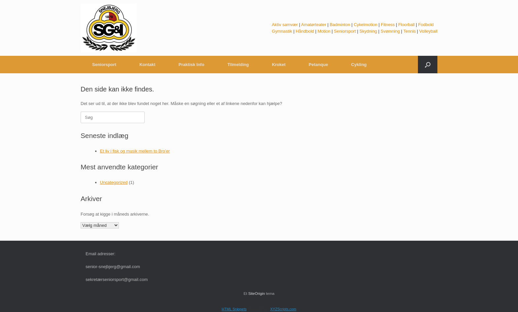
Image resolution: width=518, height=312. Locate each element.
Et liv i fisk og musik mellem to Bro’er (135, 151)
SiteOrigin (256, 293)
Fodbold (426, 24)
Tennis (409, 31)
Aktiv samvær (285, 24)
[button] (427, 64)
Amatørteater (313, 24)
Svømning (390, 31)
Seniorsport (345, 31)
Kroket (278, 64)
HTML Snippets (234, 309)
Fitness (388, 24)
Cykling (359, 64)
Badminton (340, 24)
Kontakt (147, 64)
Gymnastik (282, 31)
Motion (323, 31)
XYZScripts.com (283, 309)
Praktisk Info (191, 64)
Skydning (368, 31)
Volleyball (428, 31)
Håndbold (305, 31)
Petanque (318, 64)
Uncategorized (114, 182)
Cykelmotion (366, 24)
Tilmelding (238, 64)
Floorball (406, 24)
